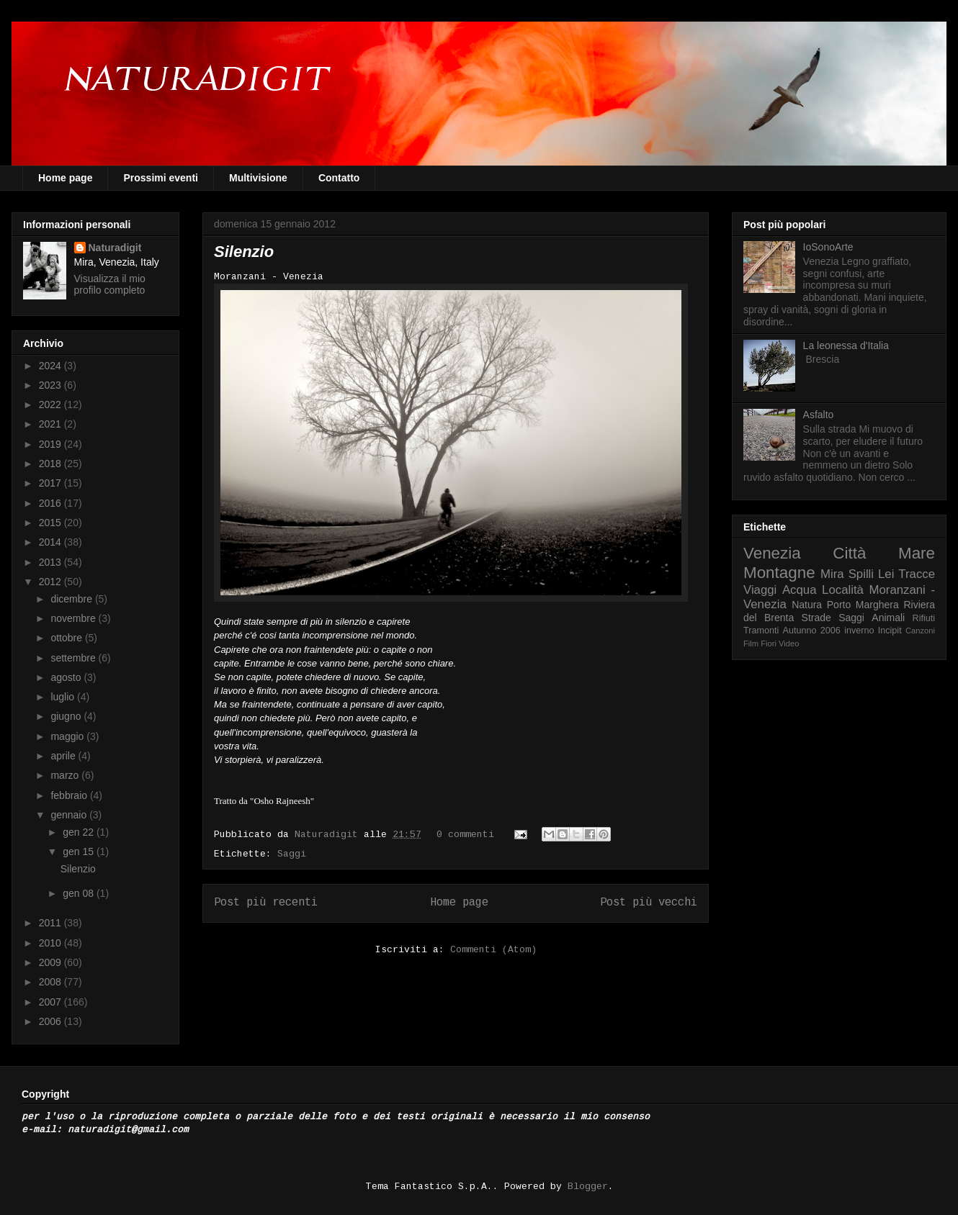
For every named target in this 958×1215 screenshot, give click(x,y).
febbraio (69, 795)
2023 (51, 385)
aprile (64, 756)
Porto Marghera (863, 604)
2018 (51, 463)
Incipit (890, 630)
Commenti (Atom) (493, 949)
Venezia (772, 553)
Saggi (291, 854)
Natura (807, 604)
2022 (51, 404)
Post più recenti (266, 902)
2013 (51, 562)
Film (750, 643)
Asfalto (818, 414)
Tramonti (761, 630)
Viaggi (759, 590)
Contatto (339, 178)
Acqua (799, 590)
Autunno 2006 (812, 630)
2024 (51, 365)
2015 (51, 522)
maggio (68, 736)
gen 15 (80, 851)
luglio (63, 697)
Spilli (861, 574)
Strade (816, 617)
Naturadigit (329, 834)
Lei (886, 574)
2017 (51, 483)
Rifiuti (924, 618)
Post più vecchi (648, 902)
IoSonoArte (828, 247)
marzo (65, 775)
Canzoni (920, 630)
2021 (51, 424)
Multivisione (258, 178)
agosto (67, 677)
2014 (51, 542)
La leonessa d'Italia (846, 345)
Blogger (588, 1186)
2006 (51, 1021)
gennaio (69, 815)
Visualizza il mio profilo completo (110, 284)
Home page (65, 178)
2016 (51, 503)
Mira (832, 574)
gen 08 (80, 893)
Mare (916, 553)
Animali (888, 617)
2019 (51, 444)
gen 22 (80, 832)
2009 (51, 962)
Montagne (779, 573)
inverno (859, 630)
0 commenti (465, 834)
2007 (51, 1002)
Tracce (916, 574)
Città (849, 553)
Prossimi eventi (160, 178)
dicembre (72, 599)
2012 (51, 581)
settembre (74, 658)
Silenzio (244, 252)
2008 (51, 982)
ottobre (67, 637)
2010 (51, 943)
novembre (74, 618)
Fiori (768, 643)
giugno (67, 716)
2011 (51, 923)
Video (789, 643)
